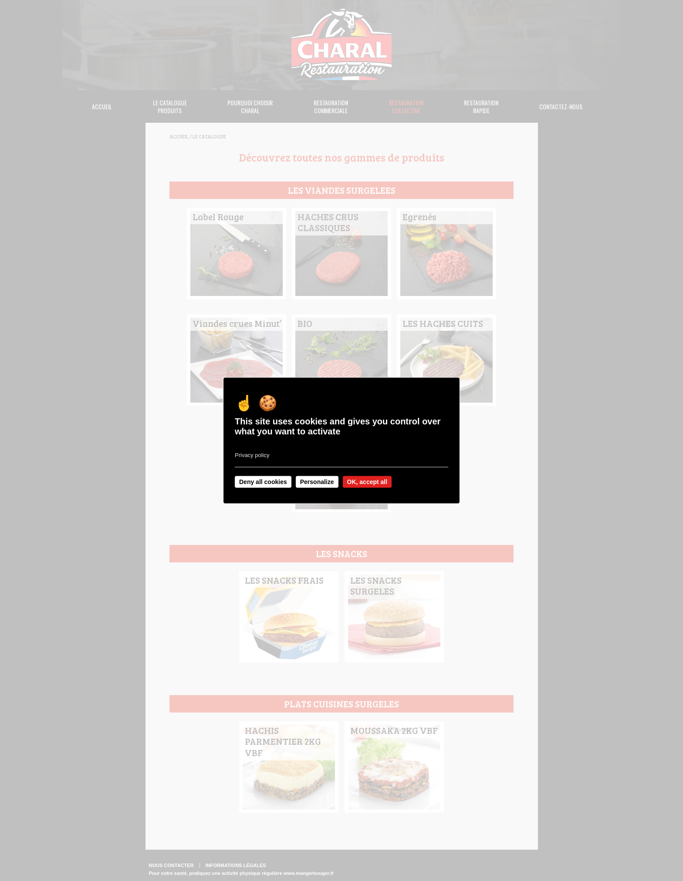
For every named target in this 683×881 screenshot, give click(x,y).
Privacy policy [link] (252, 455)
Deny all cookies (263, 481)
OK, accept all (367, 481)
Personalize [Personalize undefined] (317, 481)
